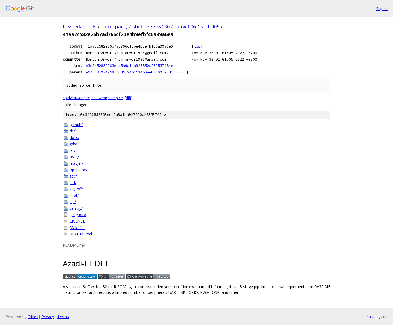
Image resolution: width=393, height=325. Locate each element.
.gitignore (78, 214)
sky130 (162, 26)
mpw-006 (185, 26)
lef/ (72, 150)
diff (181, 72)
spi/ (73, 201)
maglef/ (76, 163)
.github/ (76, 124)
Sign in (382, 8)
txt (370, 316)
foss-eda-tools (79, 26)
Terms (63, 316)
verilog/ (76, 208)
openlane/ (78, 169)
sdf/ (73, 182)
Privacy (47, 316)
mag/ (74, 156)
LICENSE (77, 221)
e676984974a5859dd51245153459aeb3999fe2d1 (129, 72)
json (383, 316)
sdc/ (73, 176)
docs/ (74, 137)
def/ (73, 131)
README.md (81, 234)
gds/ (73, 143)
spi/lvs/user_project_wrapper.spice (93, 97)
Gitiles (33, 316)
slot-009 (210, 26)
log (197, 46)
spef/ (74, 195)
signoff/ (76, 188)
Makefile (77, 227)
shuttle (140, 26)
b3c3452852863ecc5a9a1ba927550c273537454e (129, 65)
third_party (114, 26)
